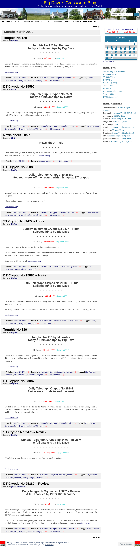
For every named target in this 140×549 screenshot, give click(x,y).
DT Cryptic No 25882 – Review (26, 483)
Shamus (52, 78)
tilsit (13, 138)
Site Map (87, 22)
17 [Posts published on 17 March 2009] (112, 52)
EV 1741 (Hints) (109, 74)
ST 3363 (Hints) (109, 77)
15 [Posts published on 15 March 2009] (134, 49)
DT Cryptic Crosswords (58, 126)
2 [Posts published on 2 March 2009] (107, 47)
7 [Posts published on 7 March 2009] (129, 47)
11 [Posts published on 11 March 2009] (116, 49)
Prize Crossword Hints (57, 266)
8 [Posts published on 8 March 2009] (134, 47)
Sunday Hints (72, 266)
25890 (88, 126)
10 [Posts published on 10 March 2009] (112, 49)
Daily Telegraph (20, 80)
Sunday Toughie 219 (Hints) (114, 71)
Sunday (70, 475)
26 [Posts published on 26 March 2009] (121, 55)
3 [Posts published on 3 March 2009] (111, 47)
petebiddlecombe (18, 486)
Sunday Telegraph (21, 269)
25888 (92, 321)
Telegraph (39, 80)
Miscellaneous (72, 22)
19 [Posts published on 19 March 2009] (121, 52)
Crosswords (43, 78)
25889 (88, 212)
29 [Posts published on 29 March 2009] (134, 55)
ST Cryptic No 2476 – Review (25, 432)
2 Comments (55, 532)
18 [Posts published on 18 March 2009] (116, 52)
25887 (87, 423)
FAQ (48, 22)
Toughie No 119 (15, 329)
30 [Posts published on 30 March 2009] (107, 58)
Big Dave (14, 41)
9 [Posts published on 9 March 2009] (107, 49)
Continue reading (11, 72)
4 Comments (62, 161)
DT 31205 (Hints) (110, 83)
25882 (89, 529)
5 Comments (55, 80)
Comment (28, 22)
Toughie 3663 (108, 94)
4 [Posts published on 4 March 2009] (116, 47)
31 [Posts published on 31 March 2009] (112, 58)
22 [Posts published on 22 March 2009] (134, 52)
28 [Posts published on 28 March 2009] (130, 55)
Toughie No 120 (15, 38)
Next (96, 26)
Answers (90, 78)
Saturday (70, 529)
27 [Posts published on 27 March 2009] (125, 55)
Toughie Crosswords (63, 78)
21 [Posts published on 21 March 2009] (130, 52)
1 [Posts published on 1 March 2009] (134, 44)
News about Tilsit (16, 135)
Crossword (9, 80)
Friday (69, 423)
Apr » (112, 61)
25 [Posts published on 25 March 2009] (116, 55)
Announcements (45, 161)
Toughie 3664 (108, 86)
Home (9, 22)
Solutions (30, 80)
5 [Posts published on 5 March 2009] (120, 47)
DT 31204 (107, 88)
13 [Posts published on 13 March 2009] (125, 49)
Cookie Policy (49, 545)
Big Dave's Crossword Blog (70, 2)
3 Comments (55, 129)
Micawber (52, 372)
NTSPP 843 (107, 80)
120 (85, 78)
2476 (87, 475)
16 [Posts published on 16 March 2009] (107, 52)
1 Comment (46, 323)
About (17, 22)
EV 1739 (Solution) (110, 97)
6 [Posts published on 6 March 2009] (125, 47)
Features (57, 22)
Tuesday (70, 126)
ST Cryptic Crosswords (57, 475)
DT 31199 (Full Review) (112, 91)
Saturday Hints (72, 321)
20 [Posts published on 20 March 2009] (125, 52)
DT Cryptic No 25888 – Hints (24, 275)
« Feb (105, 61)
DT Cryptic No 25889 (18, 167)
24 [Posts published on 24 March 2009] (112, 55)
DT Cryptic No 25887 (18, 381)
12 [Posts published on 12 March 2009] (121, 49)
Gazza (13, 89)
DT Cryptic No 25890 (18, 86)
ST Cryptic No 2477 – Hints (23, 221)
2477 (91, 266)
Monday (70, 212)
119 (86, 372)
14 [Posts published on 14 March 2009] (130, 49)
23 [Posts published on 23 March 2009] (107, 55)
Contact (39, 22)
